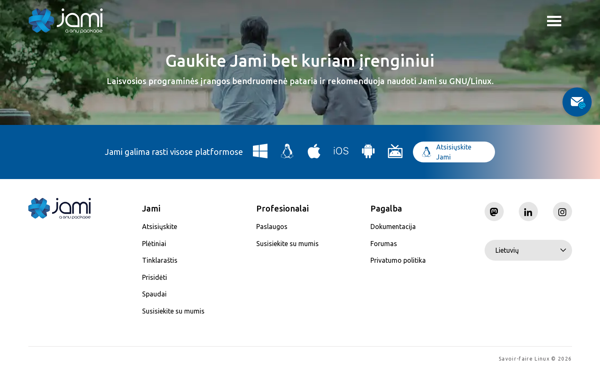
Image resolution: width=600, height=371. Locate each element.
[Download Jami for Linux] (287, 154)
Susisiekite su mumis (173, 311)
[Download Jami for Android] (368, 154)
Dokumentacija (393, 226)
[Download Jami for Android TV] (395, 154)
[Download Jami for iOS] (341, 154)
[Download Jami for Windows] (260, 154)
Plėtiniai (154, 243)
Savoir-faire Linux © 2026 (535, 358)
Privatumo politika (398, 260)
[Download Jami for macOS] (314, 154)
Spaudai (154, 294)
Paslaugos (272, 226)
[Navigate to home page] (65, 20)
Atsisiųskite (159, 226)
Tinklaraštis (160, 260)
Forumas (383, 243)
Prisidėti (154, 277)
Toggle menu (554, 22)
